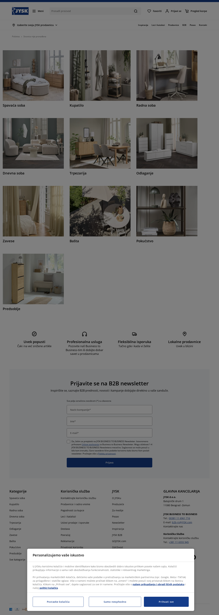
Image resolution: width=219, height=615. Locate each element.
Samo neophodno (115, 601)
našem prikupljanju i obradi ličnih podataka (158, 584)
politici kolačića (49, 588)
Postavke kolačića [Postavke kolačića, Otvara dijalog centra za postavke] (58, 601)
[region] (110, 580)
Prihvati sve (166, 601)
